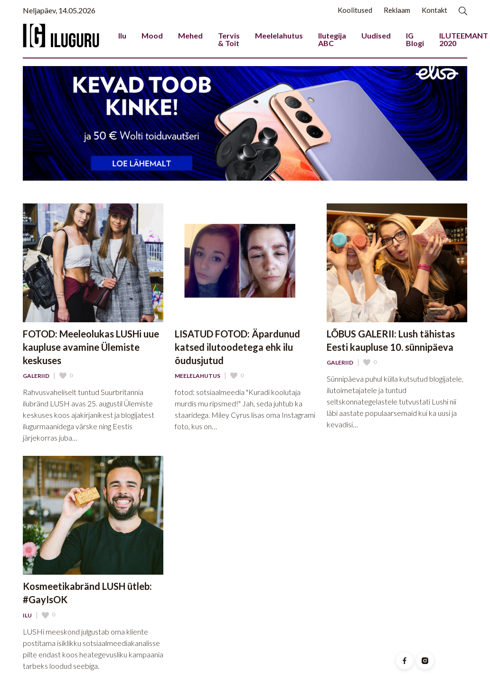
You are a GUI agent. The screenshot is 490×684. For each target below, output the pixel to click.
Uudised (376, 35)
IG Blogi (415, 39)
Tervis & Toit (229, 39)
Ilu (122, 35)
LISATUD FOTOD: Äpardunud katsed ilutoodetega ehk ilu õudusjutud (237, 347)
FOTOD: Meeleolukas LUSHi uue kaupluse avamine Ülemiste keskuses (91, 347)
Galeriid (36, 376)
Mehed (190, 35)
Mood (152, 35)
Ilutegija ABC (332, 39)
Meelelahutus (279, 35)
